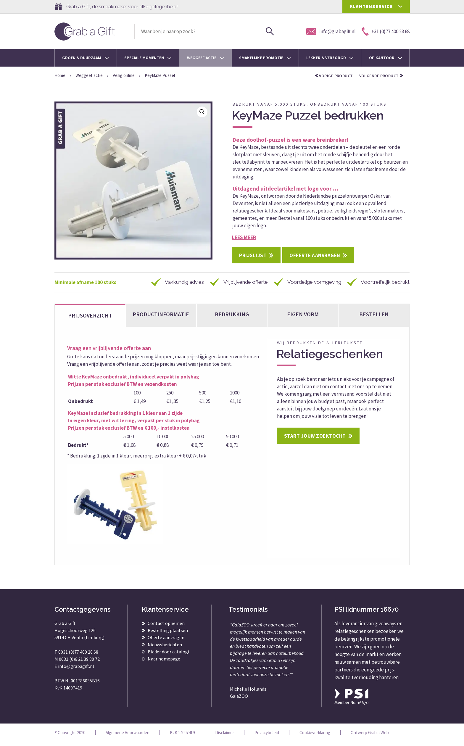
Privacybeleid (266, 737)
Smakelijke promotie (265, 57)
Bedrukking (232, 318)
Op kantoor (385, 57)
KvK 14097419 (182, 737)
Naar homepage (164, 663)
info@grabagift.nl (76, 671)
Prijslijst (253, 259)
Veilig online (124, 75)
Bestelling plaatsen (168, 635)
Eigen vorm (303, 318)
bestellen (374, 318)
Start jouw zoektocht (315, 440)
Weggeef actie (205, 57)
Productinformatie (161, 318)
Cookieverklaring (314, 737)
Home (59, 75)
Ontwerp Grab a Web (370, 737)
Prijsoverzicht (90, 319)
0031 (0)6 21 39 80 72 (79, 663)
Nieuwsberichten (165, 649)
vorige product (335, 75)
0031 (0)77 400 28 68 (78, 656)
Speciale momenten (147, 57)
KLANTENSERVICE (371, 6)
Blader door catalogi (168, 656)
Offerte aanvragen (314, 259)
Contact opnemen (166, 628)
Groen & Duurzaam (85, 57)
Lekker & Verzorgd (329, 57)
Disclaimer (224, 737)
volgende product (339, 84)
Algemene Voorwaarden (127, 737)
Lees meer (244, 241)
